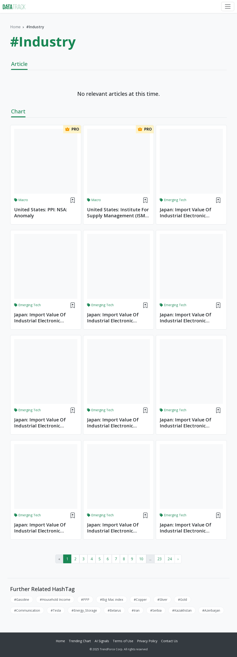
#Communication (27, 610)
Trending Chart (80, 641)
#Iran (136, 610)
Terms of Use (123, 641)
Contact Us (169, 641)
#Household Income (55, 599)
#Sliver (162, 599)
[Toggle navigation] (227, 6)
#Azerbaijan (211, 610)
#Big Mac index (111, 599)
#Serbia (156, 610)
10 (141, 558)
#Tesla (56, 610)
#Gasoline (21, 599)
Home (15, 26)
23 (159, 558)
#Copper (140, 599)
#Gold (182, 599)
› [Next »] (178, 558)
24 (170, 558)
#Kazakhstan (182, 610)
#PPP (85, 599)
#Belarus (114, 610)
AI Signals (102, 641)
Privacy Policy (147, 641)
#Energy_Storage (84, 610)
